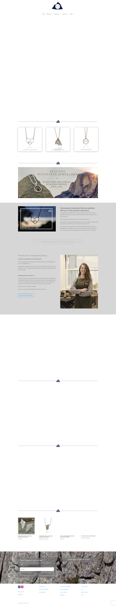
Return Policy (84, 574)
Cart (82, 571)
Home (43, 14)
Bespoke (49, 14)
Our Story (64, 14)
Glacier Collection (64, 571)
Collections (56, 14)
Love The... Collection (65, 568)
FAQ (82, 577)
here (74, 541)
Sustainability (42, 574)
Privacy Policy (21, 574)
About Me (20, 577)
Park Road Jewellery (44, 571)
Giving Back (42, 568)
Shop (71, 14)
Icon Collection (63, 574)
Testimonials (84, 568)
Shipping (62, 577)
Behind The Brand (26, 295)
